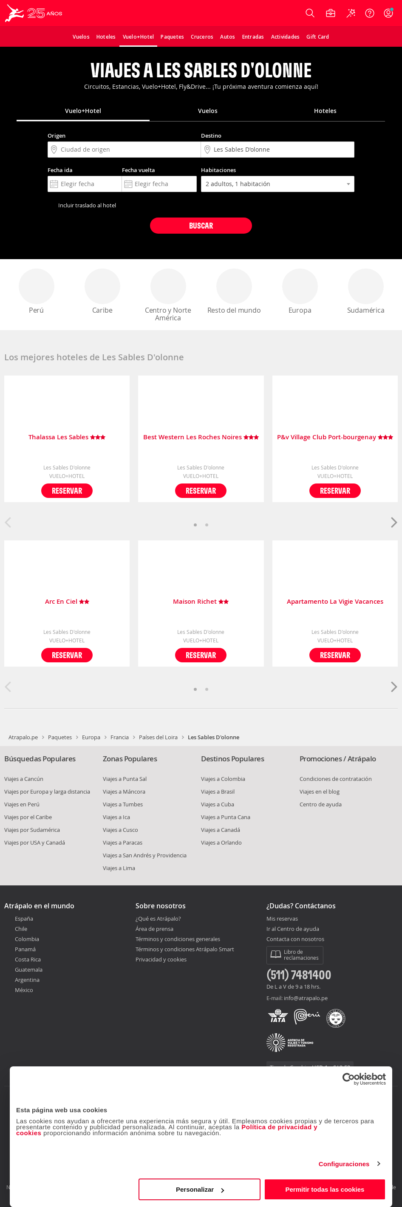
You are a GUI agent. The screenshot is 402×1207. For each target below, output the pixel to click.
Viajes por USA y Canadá (34, 842)
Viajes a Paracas (122, 842)
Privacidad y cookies (161, 959)
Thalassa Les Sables (66, 437)
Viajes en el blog (320, 791)
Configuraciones (344, 1163)
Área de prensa (154, 929)
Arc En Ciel (67, 602)
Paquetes (60, 737)
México (24, 990)
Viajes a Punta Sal (125, 779)
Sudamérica (366, 292)
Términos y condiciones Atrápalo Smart (185, 949)
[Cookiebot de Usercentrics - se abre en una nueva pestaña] (348, 1079)
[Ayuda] (370, 13)
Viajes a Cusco (120, 830)
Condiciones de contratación (336, 779)
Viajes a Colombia (223, 779)
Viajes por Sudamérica (32, 830)
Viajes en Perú (22, 804)
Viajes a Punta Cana (225, 817)
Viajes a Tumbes (123, 804)
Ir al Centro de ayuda (292, 929)
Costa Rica (28, 959)
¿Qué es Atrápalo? (158, 918)
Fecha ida (60, 170)
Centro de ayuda (321, 804)
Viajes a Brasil (218, 791)
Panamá (25, 949)
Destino (211, 135)
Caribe (102, 292)
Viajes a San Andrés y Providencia (145, 855)
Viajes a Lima (119, 868)
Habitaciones (218, 170)
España (24, 918)
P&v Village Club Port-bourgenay (335, 437)
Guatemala (28, 969)
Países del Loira (158, 737)
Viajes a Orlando (221, 842)
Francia (119, 737)
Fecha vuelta (138, 170)
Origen (56, 135)
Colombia (27, 939)
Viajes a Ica (116, 817)
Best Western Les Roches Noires (201, 437)
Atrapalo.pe (23, 737)
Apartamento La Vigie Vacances (335, 602)
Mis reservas (282, 919)
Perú (36, 292)
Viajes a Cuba (217, 804)
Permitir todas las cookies (324, 1189)
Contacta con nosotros (295, 939)
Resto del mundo (234, 292)
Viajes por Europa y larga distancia (47, 791)
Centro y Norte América (168, 295)
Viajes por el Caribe (28, 817)
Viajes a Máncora (124, 791)
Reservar (67, 490)
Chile (21, 929)
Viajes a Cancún (23, 779)
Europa (300, 292)
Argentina (27, 980)
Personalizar (200, 1189)
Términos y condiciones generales (178, 939)
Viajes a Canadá (220, 830)
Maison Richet (201, 602)
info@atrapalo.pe (306, 998)
